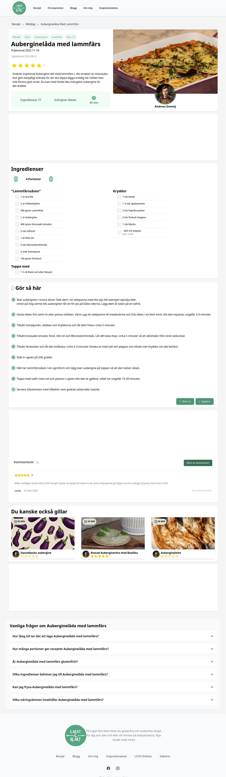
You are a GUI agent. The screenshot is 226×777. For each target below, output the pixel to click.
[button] (16, 179)
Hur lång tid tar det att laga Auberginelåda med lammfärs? (113, 636)
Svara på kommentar (202, 490)
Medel (17, 37)
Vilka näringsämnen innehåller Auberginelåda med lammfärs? (113, 700)
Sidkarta (165, 756)
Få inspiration (55, 8)
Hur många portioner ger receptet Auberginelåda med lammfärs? (113, 649)
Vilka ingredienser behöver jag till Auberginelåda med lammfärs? (113, 674)
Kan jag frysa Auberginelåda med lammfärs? (113, 687)
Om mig (87, 8)
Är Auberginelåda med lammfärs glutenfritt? (113, 662)
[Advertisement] (109, 137)
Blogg (73, 8)
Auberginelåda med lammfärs (60, 24)
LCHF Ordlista (143, 756)
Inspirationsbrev (108, 8)
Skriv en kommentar (198, 462)
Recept (37, 8)
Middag (30, 24)
